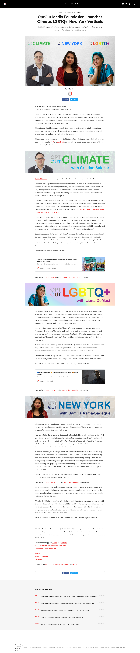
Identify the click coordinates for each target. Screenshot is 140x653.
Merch (37, 553)
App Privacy (32, 647)
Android (60, 142)
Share (65, 99)
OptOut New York (51, 482)
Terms (96, 647)
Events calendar (41, 556)
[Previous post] (36, 572)
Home (56, 4)
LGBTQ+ (68, 647)
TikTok (75, 564)
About (25, 647)
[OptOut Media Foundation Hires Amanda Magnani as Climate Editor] (70, 609)
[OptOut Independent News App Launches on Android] (70, 623)
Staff (101, 647)
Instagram (64, 564)
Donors (58, 647)
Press (79, 12)
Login (134, 4)
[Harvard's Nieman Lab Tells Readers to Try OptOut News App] (70, 616)
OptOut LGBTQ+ (50, 390)
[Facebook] (123, 4)
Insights (64, 4)
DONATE (38, 559)
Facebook (56, 564)
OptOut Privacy (77, 647)
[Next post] (103, 572)
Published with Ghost (111, 647)
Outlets (85, 647)
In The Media (74, 4)
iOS (52, 142)
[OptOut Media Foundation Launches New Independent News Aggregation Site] (70, 595)
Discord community (70, 277)
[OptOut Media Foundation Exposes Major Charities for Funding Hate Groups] (70, 602)
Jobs (63, 647)
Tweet (74, 99)
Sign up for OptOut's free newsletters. (50, 546)
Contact (51, 647)
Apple (54, 543)
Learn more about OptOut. (46, 549)
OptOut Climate (41, 179)
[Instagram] (124, 647)
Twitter (48, 564)
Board (39, 647)
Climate (45, 647)
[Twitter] (126, 4)
